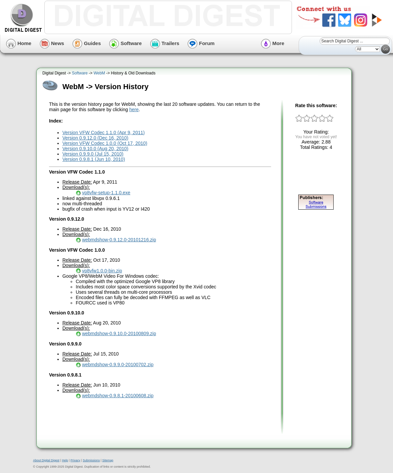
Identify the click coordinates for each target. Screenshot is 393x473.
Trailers (164, 43)
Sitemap (107, 460)
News (52, 43)
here (133, 109)
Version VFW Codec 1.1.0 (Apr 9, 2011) (103, 132)
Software (125, 43)
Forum (201, 43)
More (272, 43)
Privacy (75, 460)
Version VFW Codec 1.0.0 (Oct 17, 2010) (104, 143)
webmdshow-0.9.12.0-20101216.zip (119, 239)
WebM (99, 73)
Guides (86, 43)
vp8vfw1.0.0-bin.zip (102, 270)
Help (65, 460)
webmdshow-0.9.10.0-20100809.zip (119, 333)
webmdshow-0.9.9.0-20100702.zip (117, 364)
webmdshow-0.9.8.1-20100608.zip (117, 395)
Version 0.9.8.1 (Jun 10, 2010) (93, 159)
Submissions (91, 460)
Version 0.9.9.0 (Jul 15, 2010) (92, 154)
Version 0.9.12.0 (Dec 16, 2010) (95, 138)
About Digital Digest (46, 460)
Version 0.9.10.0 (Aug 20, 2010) (95, 148)
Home (18, 43)
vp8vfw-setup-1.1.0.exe (106, 192)
